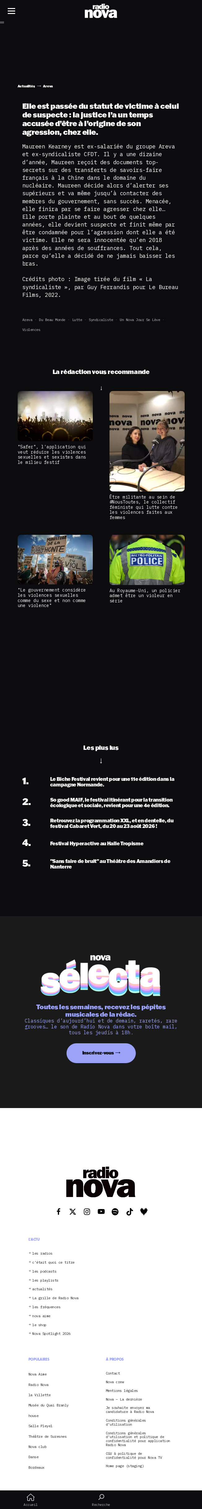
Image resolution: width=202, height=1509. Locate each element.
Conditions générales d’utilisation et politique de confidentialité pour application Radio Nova (138, 1439)
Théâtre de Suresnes (47, 1436)
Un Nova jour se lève (140, 319)
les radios (42, 1254)
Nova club (37, 1446)
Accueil (30, 1500)
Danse (33, 1456)
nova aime (41, 1316)
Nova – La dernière (124, 1399)
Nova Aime (37, 1374)
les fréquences (46, 1307)
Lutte (77, 319)
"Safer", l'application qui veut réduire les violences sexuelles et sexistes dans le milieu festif (52, 454)
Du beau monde (52, 319)
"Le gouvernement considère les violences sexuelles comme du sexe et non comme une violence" (52, 597)
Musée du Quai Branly (48, 1405)
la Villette (39, 1394)
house (33, 1415)
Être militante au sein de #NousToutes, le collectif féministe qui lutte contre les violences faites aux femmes (144, 507)
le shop (39, 1325)
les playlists (45, 1280)
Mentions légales (122, 1391)
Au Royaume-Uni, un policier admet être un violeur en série (145, 595)
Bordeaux (36, 1467)
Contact (113, 1373)
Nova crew (115, 1382)
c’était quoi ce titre (53, 1262)
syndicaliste (101, 319)
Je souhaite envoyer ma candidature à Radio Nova (130, 1410)
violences (31, 329)
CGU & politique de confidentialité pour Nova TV (134, 1456)
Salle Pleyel (40, 1425)
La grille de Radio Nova (55, 1298)
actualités (42, 1289)
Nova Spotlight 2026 (51, 1334)
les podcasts (44, 1271)
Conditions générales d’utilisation (126, 1423)
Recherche (101, 1500)
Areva (27, 319)
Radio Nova (38, 1384)
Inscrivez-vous (98, 1053)
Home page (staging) (125, 1466)
